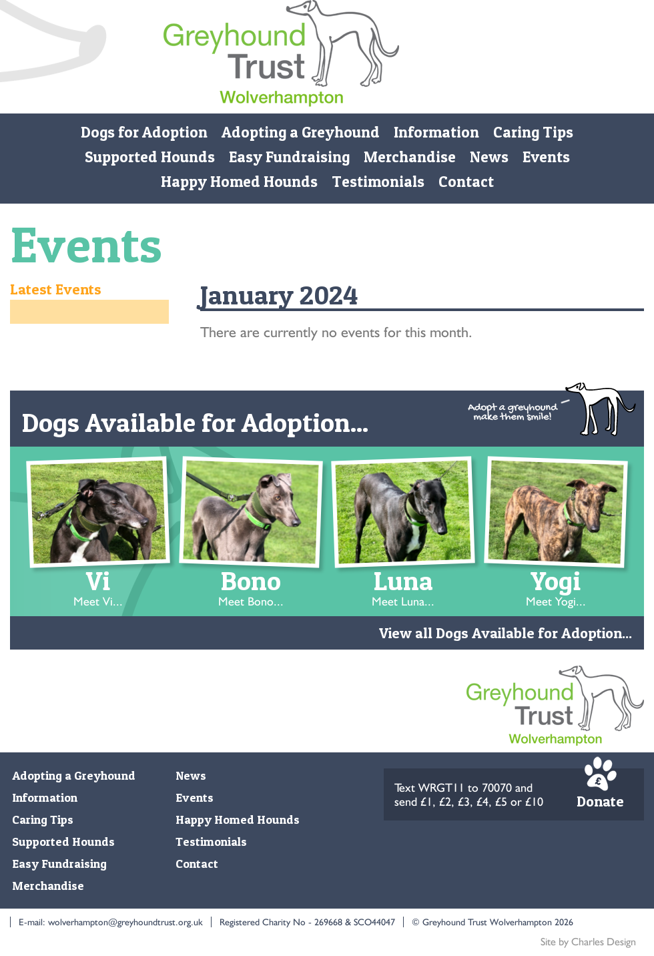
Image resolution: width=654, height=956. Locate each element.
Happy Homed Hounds (239, 181)
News (489, 157)
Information (436, 132)
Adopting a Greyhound (301, 132)
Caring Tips (533, 132)
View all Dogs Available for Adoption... (505, 633)
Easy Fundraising (289, 157)
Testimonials (378, 181)
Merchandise (410, 157)
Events (546, 157)
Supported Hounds (150, 157)
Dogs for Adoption (144, 132)
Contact (466, 181)
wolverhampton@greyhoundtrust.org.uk (125, 922)
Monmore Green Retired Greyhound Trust (281, 56)
